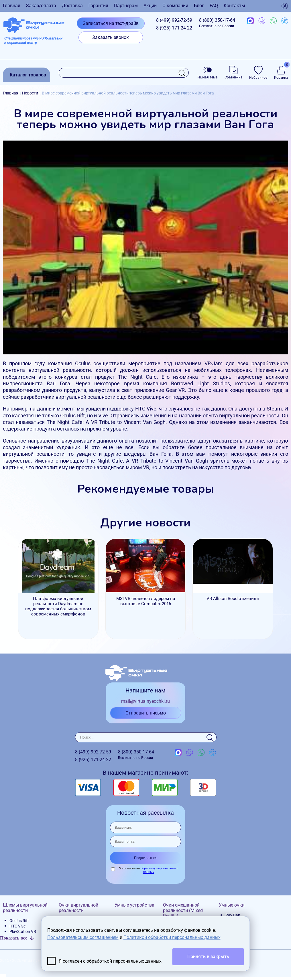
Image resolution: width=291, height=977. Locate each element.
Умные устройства (134, 905)
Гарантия (98, 5)
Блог (199, 5)
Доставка (72, 5)
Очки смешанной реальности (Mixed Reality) (183, 910)
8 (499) (174, 20)
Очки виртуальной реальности (78, 907)
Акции (150, 5)
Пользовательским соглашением (83, 937)
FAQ (214, 5)
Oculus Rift (19, 920)
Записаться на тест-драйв (111, 23)
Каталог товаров (28, 75)
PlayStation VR (22, 931)
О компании (175, 5)
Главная (11, 5)
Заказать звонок (110, 37)
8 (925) (174, 28)
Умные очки (232, 905)
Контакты (234, 5)
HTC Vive (17, 926)
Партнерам (126, 5)
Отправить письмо (145, 713)
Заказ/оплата (41, 5)
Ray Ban (232, 915)
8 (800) (217, 22)
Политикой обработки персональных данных (172, 937)
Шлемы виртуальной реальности (25, 907)
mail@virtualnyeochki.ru (145, 701)
